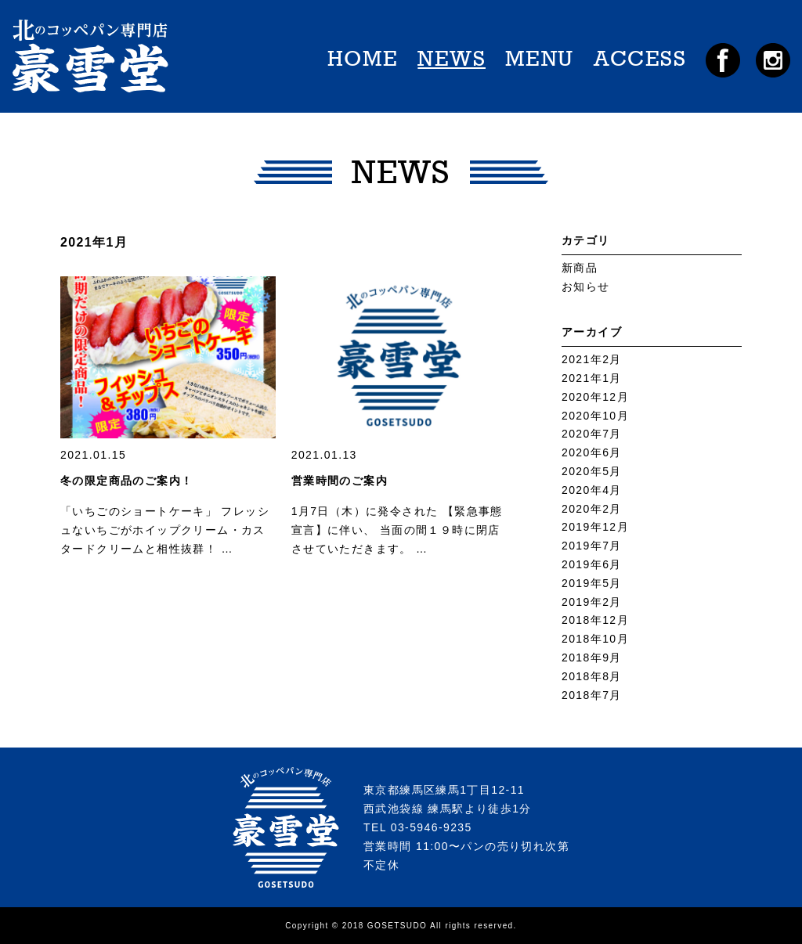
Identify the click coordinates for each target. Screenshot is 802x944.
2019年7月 (592, 545)
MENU (539, 59)
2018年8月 (592, 676)
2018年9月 (592, 657)
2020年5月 (592, 471)
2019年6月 (592, 564)
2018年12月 (595, 620)
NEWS (451, 59)
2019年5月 (592, 583)
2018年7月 (592, 695)
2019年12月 (595, 527)
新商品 (580, 267)
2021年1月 (592, 378)
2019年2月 (592, 602)
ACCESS (640, 59)
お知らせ (586, 286)
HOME (363, 59)
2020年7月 (592, 433)
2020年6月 (592, 452)
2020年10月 (595, 415)
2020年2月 (592, 509)
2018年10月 (595, 638)
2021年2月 (592, 359)
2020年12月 (595, 397)
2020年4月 (592, 490)
